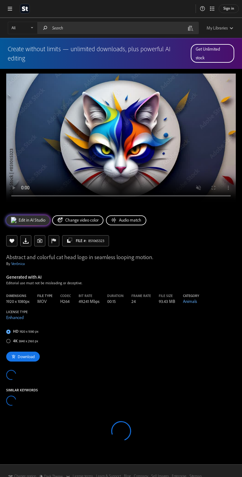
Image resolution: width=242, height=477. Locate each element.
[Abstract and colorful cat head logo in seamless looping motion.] (121, 138)
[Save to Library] (11, 240)
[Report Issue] (53, 240)
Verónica (18, 263)
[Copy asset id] (69, 240)
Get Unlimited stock (208, 53)
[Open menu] (10, 9)
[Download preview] (25, 240)
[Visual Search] (190, 28)
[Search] (45, 28)
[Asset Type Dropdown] (22, 28)
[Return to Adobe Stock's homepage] (25, 9)
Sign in (228, 8)
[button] (202, 8)
